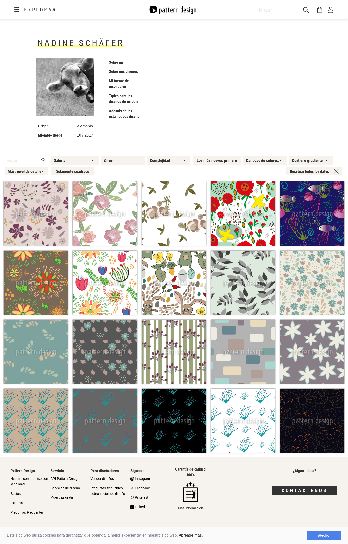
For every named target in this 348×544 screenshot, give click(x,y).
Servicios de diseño (65, 488)
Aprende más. (191, 535)
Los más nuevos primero (217, 160)
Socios (15, 493)
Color (108, 160)
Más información (190, 496)
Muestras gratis (62, 497)
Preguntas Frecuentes (27, 512)
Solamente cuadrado (72, 171)
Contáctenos (304, 490)
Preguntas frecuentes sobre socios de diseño (107, 490)
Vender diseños (102, 479)
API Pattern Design (65, 479)
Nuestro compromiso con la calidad (29, 481)
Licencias (17, 503)
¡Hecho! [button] (324, 535)
